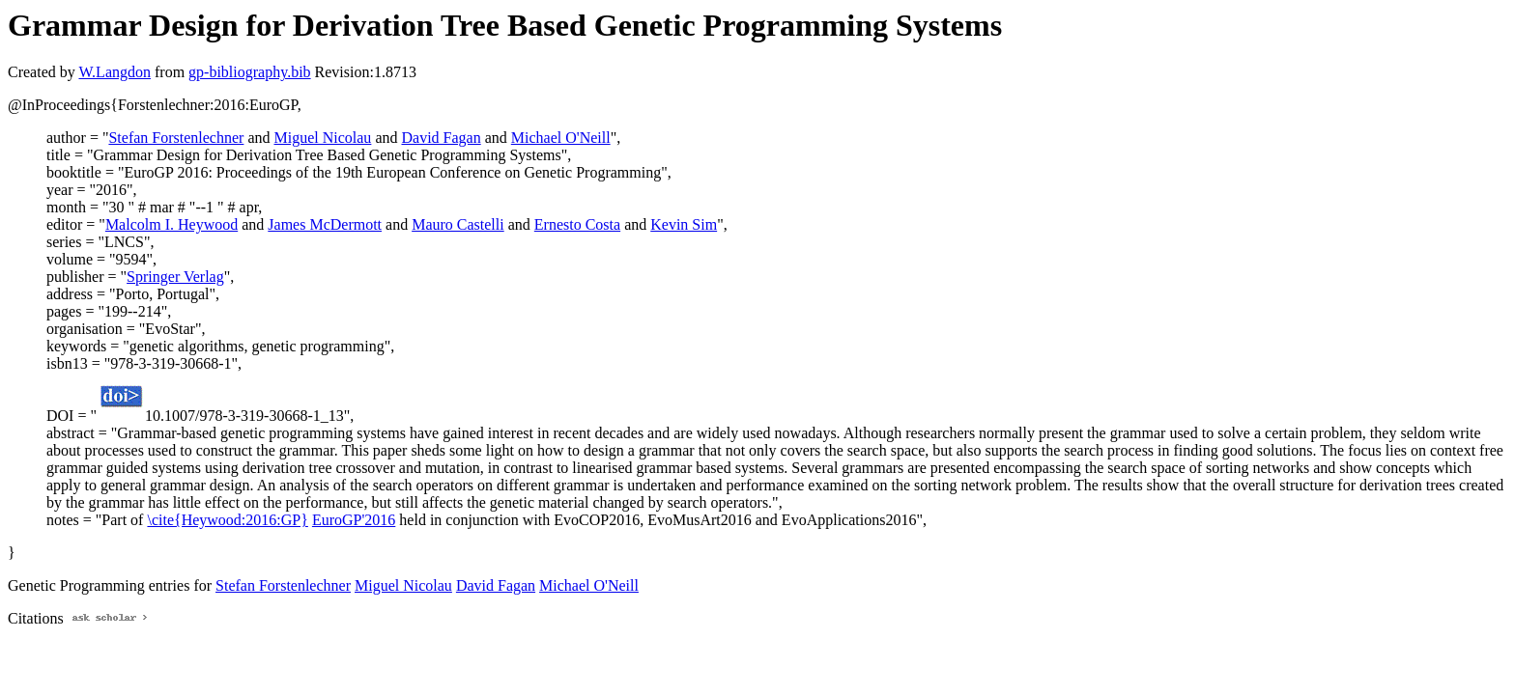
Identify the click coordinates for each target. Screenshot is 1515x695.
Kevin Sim (683, 224)
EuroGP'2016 (353, 520)
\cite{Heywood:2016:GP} (227, 520)
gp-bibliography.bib (249, 72)
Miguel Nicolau (323, 137)
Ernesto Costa (577, 224)
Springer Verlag (175, 276)
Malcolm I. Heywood (171, 224)
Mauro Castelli (458, 224)
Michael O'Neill (561, 137)
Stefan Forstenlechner (175, 137)
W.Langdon (114, 72)
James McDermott (325, 224)
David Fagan (440, 137)
